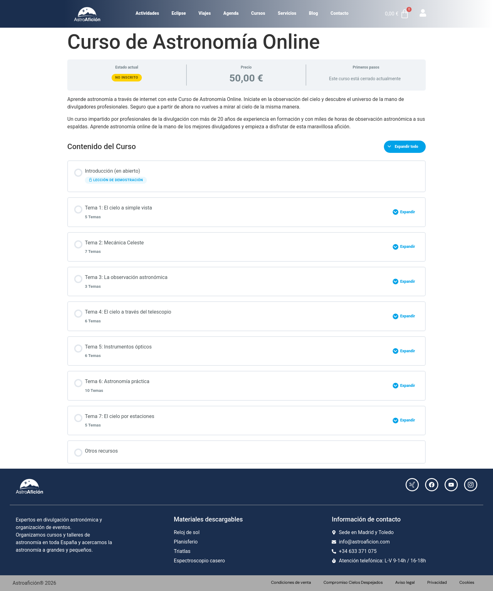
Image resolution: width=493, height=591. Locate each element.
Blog (313, 13)
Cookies (466, 582)
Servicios (287, 13)
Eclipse (179, 13)
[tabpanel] (246, 113)
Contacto (339, 13)
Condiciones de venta (291, 582)
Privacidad (437, 582)
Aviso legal (405, 582)
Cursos (258, 13)
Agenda (230, 13)
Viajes (204, 13)
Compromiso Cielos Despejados (353, 582)
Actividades (147, 13)
